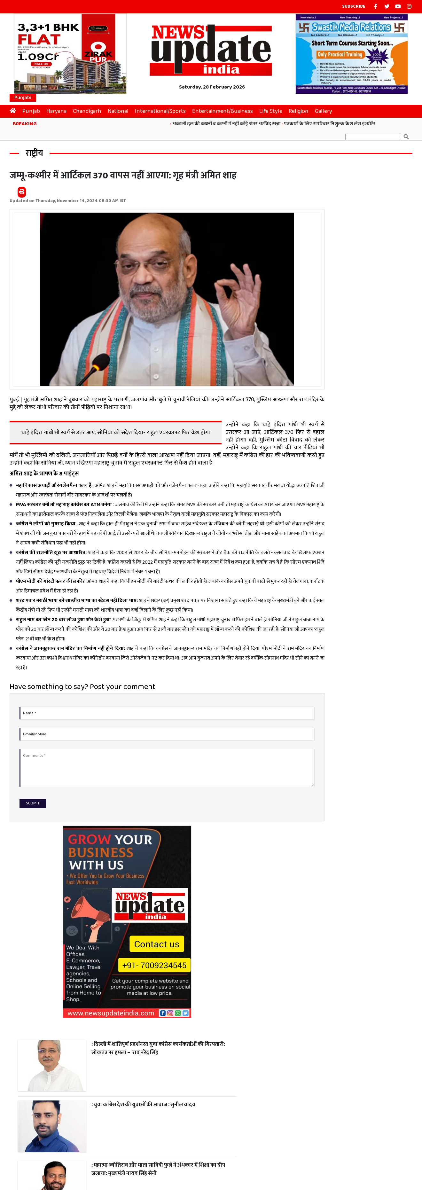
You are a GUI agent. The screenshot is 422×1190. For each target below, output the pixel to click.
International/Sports (163, 109)
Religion (302, 109)
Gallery (326, 109)
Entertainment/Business (225, 109)
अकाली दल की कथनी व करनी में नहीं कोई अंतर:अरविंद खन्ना (231, 121)
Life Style (273, 109)
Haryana (60, 109)
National (121, 109)
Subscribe (353, 7)
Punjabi (22, 95)
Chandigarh (90, 109)
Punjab (34, 109)
